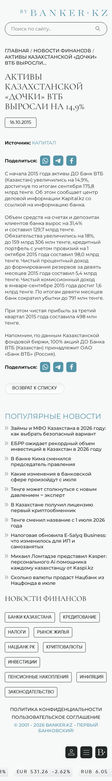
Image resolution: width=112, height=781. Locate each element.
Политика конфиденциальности (56, 709)
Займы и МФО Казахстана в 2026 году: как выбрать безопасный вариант (55, 431)
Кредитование (79, 617)
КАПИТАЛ (44, 143)
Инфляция (91, 677)
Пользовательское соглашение (56, 717)
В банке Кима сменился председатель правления (40, 461)
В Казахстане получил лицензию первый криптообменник (49, 507)
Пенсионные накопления (38, 677)
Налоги (17, 632)
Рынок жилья (53, 632)
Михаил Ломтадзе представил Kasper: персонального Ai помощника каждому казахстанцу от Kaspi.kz (56, 561)
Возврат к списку (34, 388)
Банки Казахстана (30, 617)
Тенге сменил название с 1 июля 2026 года (55, 523)
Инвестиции (22, 662)
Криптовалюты (64, 647)
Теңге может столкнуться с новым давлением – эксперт (51, 492)
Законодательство (31, 692)
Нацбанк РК (21, 647)
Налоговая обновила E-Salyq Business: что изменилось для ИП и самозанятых (55, 540)
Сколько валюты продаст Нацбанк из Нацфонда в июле (54, 580)
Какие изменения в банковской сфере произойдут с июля (48, 476)
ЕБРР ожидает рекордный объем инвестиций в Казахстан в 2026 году (53, 446)
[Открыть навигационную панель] (86, 752)
